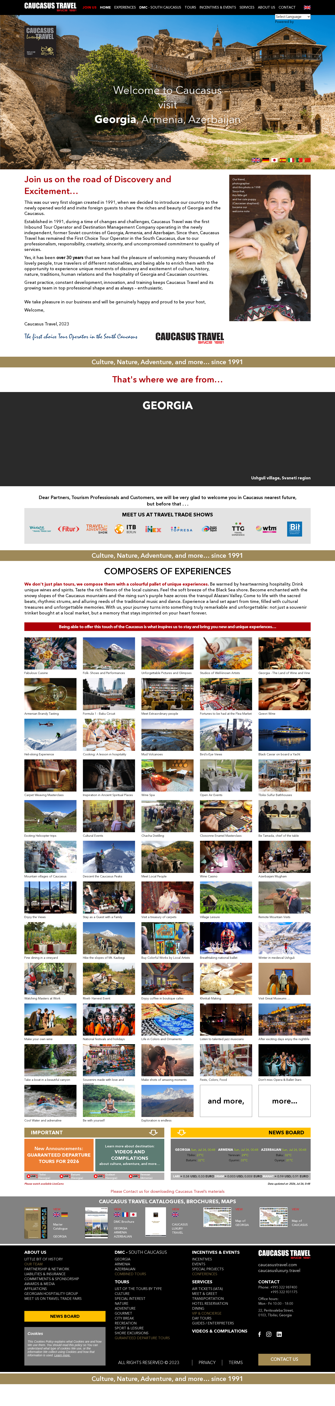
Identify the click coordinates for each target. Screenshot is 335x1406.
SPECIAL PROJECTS (208, 1269)
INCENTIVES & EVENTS (218, 7)
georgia (122, 1259)
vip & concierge (207, 1313)
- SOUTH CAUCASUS (160, 7)
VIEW (56, 1209)
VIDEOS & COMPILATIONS (219, 1331)
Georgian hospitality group (51, 1293)
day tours (202, 1318)
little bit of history (43, 1259)
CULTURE (122, 1293)
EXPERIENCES (125, 7)
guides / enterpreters (213, 1323)
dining (198, 1308)
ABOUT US (266, 7)
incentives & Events (216, 1252)
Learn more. (62, 1355)
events (198, 1264)
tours (122, 1282)
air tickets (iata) (207, 1289)
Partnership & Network (46, 1269)
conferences (204, 1274)
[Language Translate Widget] (293, 16)
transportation (208, 1298)
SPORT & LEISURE (129, 1328)
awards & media (39, 1284)
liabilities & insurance (45, 1274)
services (202, 1282)
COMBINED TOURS (130, 1274)
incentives (202, 1259)
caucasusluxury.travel (279, 1270)
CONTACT (287, 7)
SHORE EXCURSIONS (131, 1333)
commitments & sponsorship (51, 1279)
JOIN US (89, 7)
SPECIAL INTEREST (130, 1298)
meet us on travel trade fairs (53, 1298)
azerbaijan (125, 1269)
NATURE (121, 1303)
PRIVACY (207, 1363)
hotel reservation (210, 1303)
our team (33, 1264)
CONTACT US (284, 1360)
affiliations (35, 1289)
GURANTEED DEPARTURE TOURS (142, 1338)
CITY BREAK (124, 1318)
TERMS (236, 1363)
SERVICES (246, 7)
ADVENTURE (125, 1308)
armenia (122, 1264)
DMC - (141, 1252)
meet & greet (204, 1293)
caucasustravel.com (277, 1265)
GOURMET (123, 1313)
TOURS (190, 7)
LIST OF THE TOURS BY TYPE (138, 1289)
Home (105, 7)
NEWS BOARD (65, 1316)
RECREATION (126, 1323)
